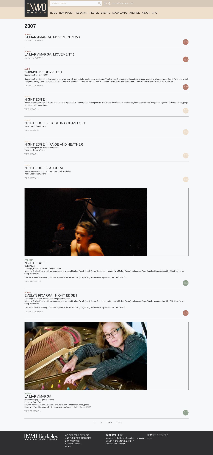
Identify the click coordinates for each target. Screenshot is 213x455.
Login (149, 438)
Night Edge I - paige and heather (53, 144)
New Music (66, 13)
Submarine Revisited (43, 72)
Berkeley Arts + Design (115, 444)
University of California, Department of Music (125, 438)
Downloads (119, 13)
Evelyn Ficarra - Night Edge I (50, 295)
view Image (31, 109)
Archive (135, 13)
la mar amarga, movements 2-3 (52, 37)
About (146, 13)
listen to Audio (33, 40)
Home (53, 13)
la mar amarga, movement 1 (49, 54)
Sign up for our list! (122, 3)
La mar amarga (37, 396)
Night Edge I (35, 99)
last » (119, 422)
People (94, 13)
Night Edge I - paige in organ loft (54, 123)
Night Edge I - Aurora (43, 168)
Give (154, 13)
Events (105, 13)
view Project (32, 281)
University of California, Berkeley (120, 441)
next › (109, 422)
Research (81, 13)
